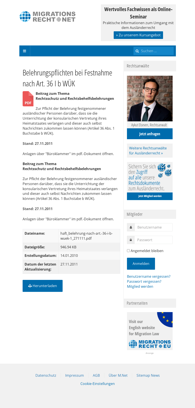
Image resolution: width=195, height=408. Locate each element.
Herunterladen (42, 285)
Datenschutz (45, 375)
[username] (154, 227)
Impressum (74, 375)
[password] (153, 240)
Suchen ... (133, 45)
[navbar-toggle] (24, 50)
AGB (96, 375)
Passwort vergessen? (144, 281)
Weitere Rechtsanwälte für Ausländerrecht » (148, 151)
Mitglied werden (140, 286)
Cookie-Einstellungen (97, 383)
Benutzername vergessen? (148, 276)
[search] (153, 51)
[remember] (128, 250)
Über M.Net (118, 375)
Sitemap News (148, 375)
